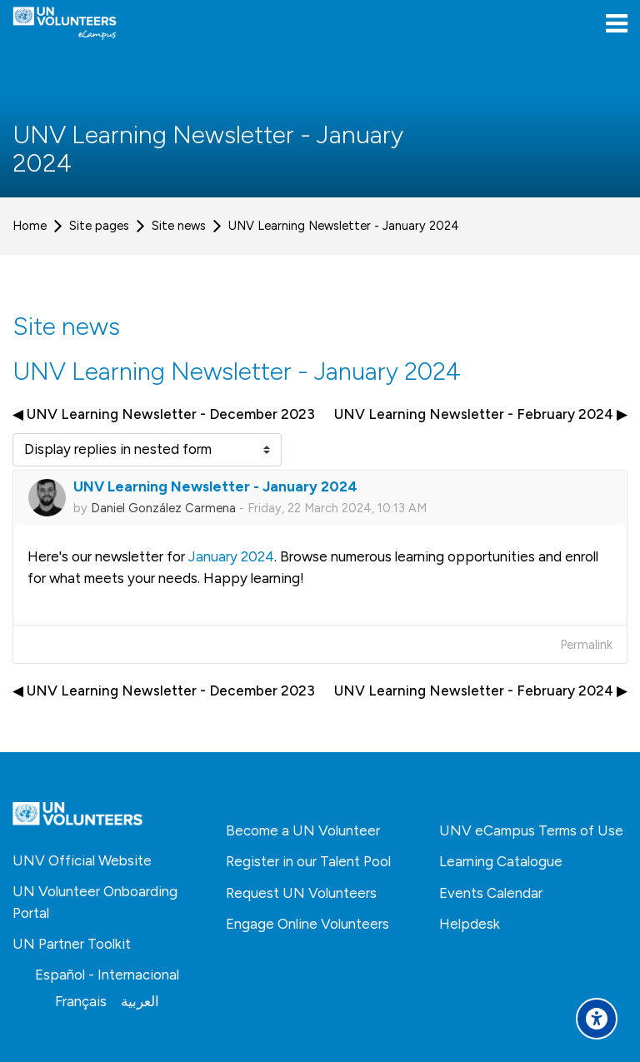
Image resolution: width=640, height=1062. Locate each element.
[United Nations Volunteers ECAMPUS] (64, 23)
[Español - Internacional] (107, 974)
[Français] (81, 1001)
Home (29, 226)
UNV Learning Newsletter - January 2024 (343, 226)
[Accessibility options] (597, 1019)
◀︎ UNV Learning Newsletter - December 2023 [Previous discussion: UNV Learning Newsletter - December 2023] (163, 414)
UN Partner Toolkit (71, 943)
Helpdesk (469, 923)
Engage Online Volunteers (307, 923)
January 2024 (231, 556)
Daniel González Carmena (163, 508)
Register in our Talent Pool (308, 861)
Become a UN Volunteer (303, 830)
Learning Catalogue (500, 861)
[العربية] (140, 1001)
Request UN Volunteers (301, 893)
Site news (179, 226)
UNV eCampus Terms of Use (531, 830)
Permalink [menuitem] (586, 644)
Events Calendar (490, 893)
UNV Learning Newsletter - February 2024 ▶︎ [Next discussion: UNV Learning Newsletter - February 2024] (481, 414)
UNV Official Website (82, 860)
